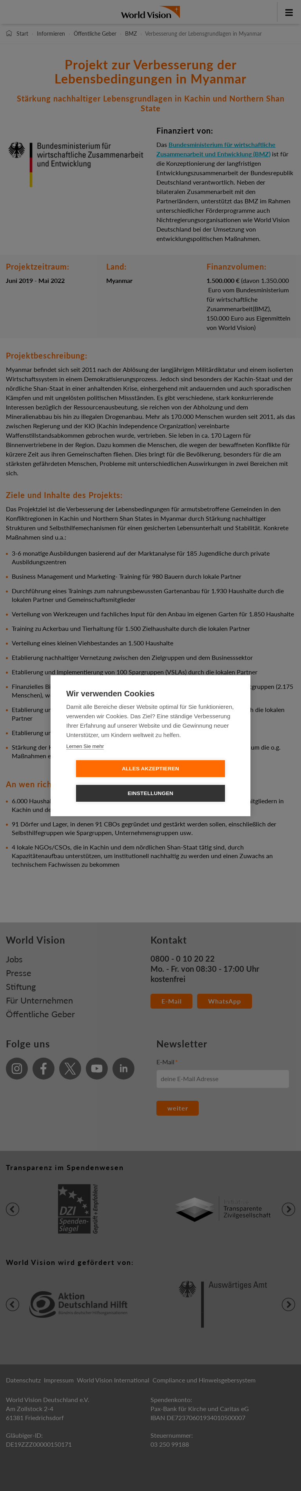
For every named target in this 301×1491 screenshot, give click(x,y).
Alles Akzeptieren (105, 781)
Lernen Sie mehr (85, 758)
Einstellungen (196, 781)
